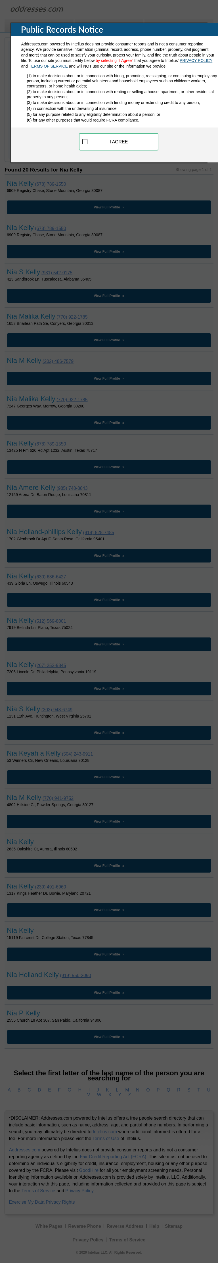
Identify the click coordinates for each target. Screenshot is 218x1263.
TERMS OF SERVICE (48, 66)
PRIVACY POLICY (196, 60)
